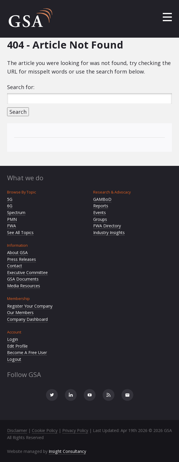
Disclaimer (17, 430)
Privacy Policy (75, 430)
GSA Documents (23, 279)
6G (9, 206)
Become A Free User (27, 352)
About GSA (17, 252)
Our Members (20, 312)
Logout (14, 359)
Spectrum (16, 212)
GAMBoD (102, 199)
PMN (12, 219)
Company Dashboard (27, 319)
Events (99, 212)
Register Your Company (29, 306)
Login (12, 339)
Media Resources (23, 285)
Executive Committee (27, 272)
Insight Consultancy (67, 451)
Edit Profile (17, 346)
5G (9, 199)
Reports (100, 206)
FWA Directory (107, 226)
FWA (11, 226)
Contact (14, 265)
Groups (100, 219)
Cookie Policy (45, 430)
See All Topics (20, 232)
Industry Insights (109, 232)
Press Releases (21, 259)
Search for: (21, 87)
